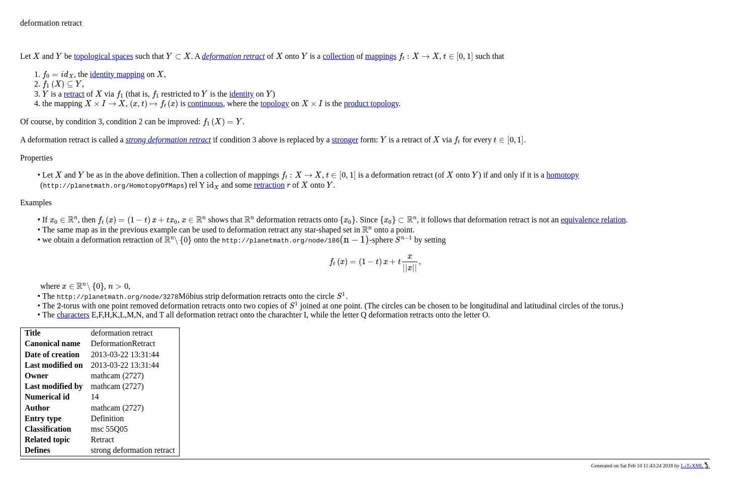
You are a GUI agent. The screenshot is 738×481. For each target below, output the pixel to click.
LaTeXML (695, 465)
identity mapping (117, 74)
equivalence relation (593, 219)
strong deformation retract (168, 139)
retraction (269, 185)
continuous (205, 103)
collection (338, 56)
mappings (380, 56)
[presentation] (36, 56)
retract (74, 94)
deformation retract (233, 56)
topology (275, 103)
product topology (371, 103)
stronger (345, 139)
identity (241, 94)
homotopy (562, 175)
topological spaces (103, 56)
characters (73, 314)
